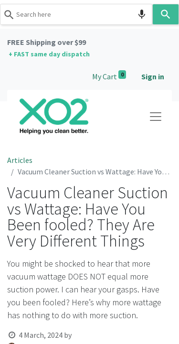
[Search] (166, 14)
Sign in (152, 76)
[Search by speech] (142, 14)
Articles (19, 160)
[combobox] (76, 14)
